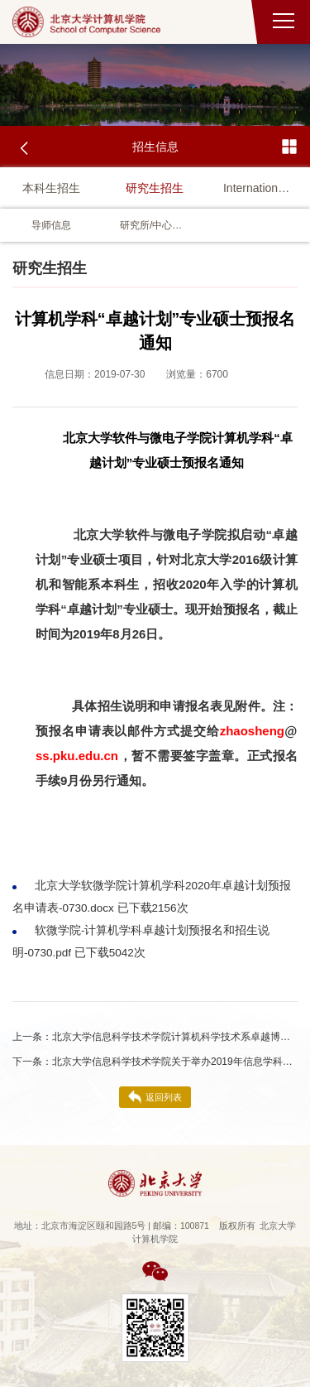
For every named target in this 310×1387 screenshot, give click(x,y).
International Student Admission (258, 188)
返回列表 (154, 1098)
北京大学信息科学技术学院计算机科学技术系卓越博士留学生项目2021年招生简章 (155, 1036)
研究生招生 (155, 188)
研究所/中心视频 (155, 225)
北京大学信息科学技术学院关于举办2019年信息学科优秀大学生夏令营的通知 (155, 1061)
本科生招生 (51, 188)
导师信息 (51, 225)
